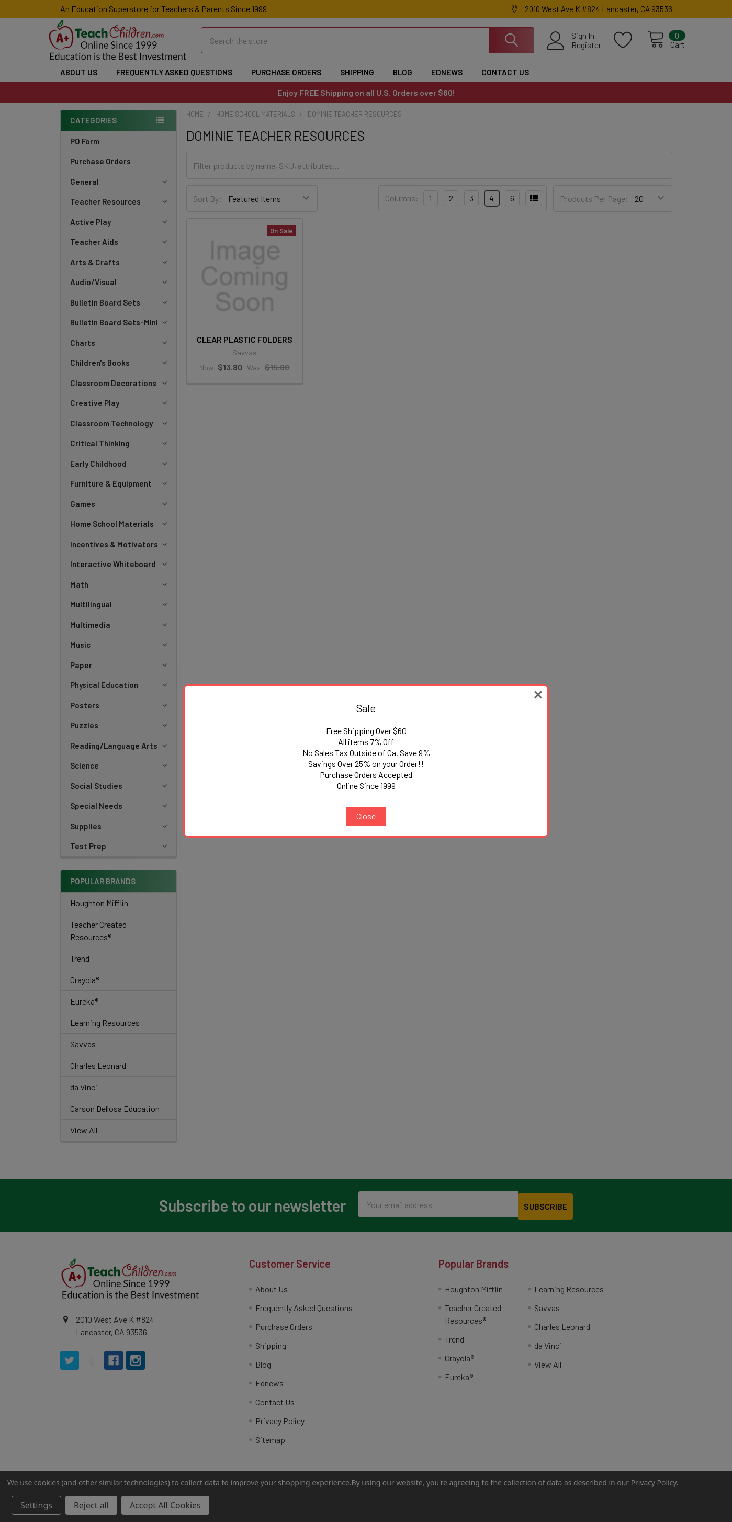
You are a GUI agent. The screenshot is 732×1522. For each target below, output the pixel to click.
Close (366, 816)
